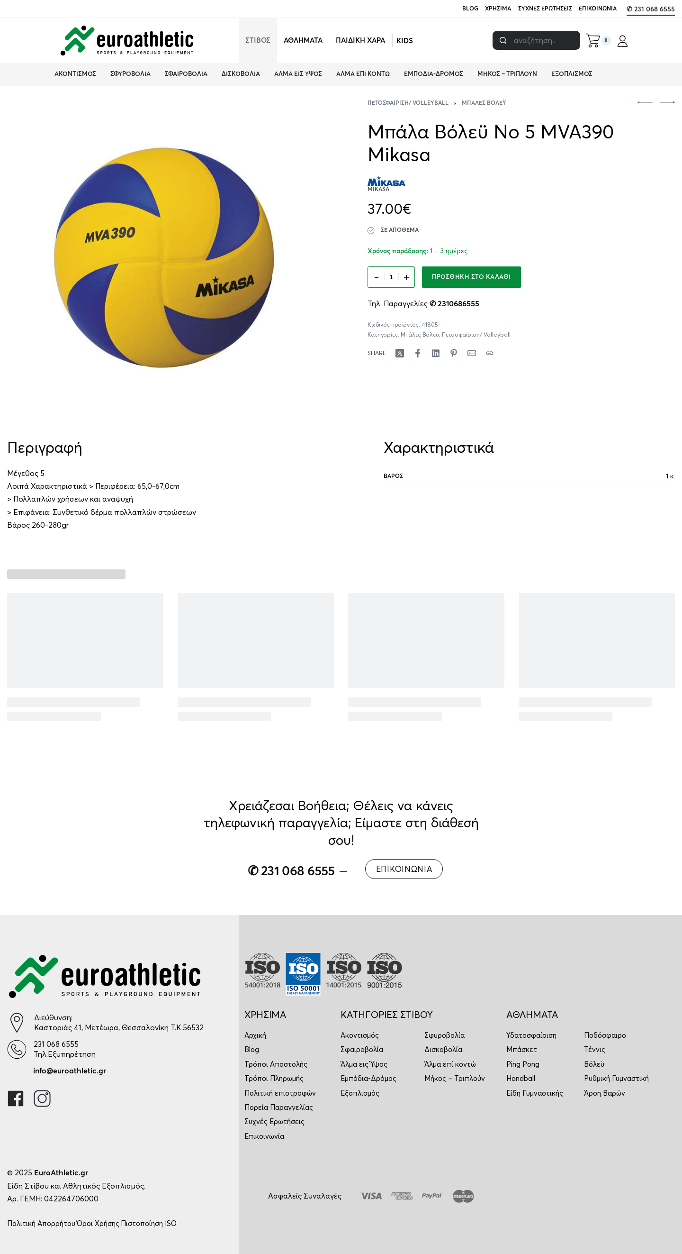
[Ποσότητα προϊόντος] (391, 277)
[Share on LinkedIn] (435, 353)
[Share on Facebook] (417, 353)
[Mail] (471, 353)
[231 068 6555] (17, 1049)
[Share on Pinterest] (453, 353)
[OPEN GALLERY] (164, 258)
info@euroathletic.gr (69, 1071)
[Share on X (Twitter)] (399, 353)
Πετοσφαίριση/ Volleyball (408, 103)
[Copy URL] (489, 353)
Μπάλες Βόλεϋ (484, 103)
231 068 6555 (56, 1044)
